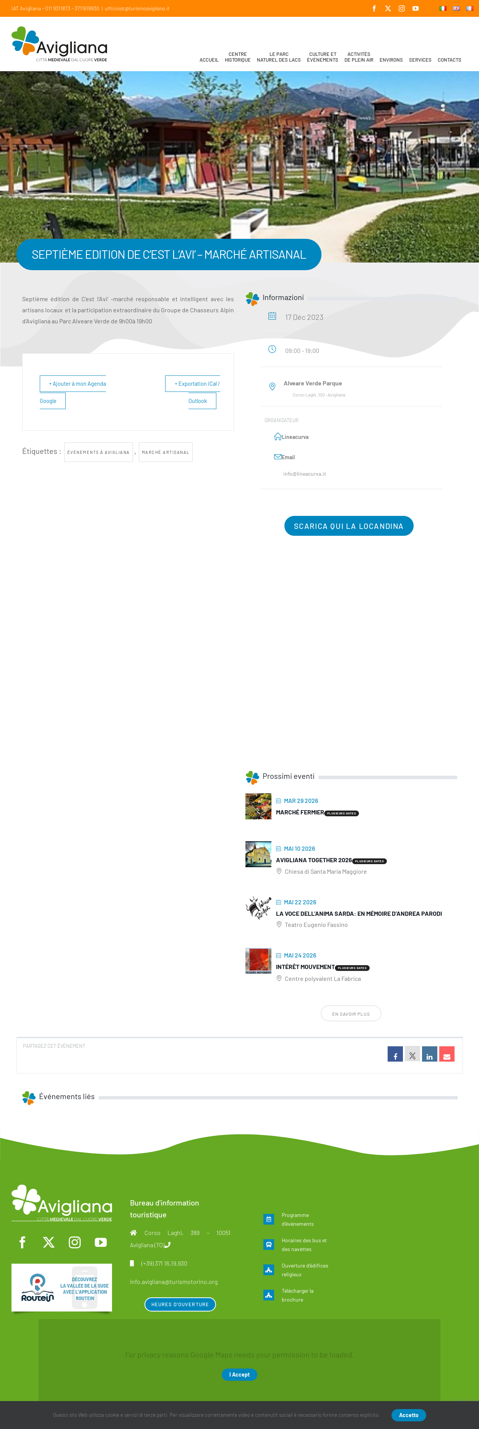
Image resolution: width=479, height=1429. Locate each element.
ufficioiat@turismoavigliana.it (137, 8)
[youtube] (101, 1242)
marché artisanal (166, 452)
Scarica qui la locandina (349, 525)
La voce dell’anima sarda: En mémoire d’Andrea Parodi (359, 913)
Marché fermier (300, 812)
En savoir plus (351, 1013)
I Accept (239, 1374)
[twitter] (48, 1242)
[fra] (61, 1267)
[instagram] (74, 1242)
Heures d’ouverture (180, 1304)
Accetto (409, 1415)
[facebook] (22, 1242)
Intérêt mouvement (305, 966)
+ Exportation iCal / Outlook (197, 392)
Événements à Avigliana (98, 452)
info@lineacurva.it (304, 473)
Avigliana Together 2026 (314, 859)
